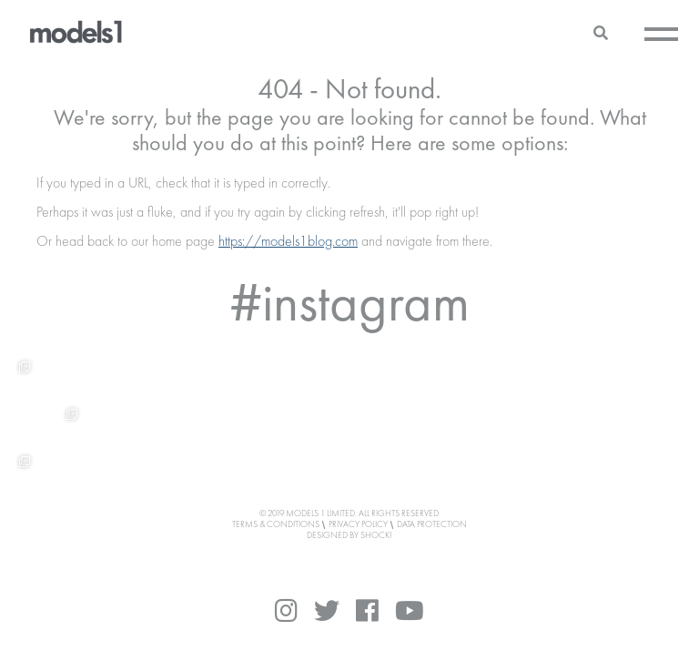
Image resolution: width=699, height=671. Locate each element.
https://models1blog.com (288, 242)
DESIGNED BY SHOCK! (349, 535)
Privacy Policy (358, 524)
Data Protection (432, 524)
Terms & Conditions (275, 524)
